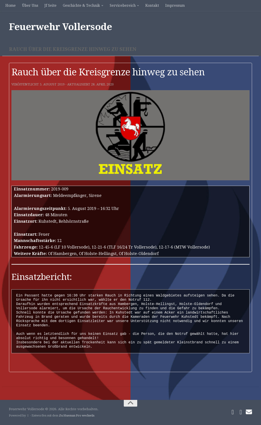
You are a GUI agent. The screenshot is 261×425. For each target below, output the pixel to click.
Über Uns (30, 5)
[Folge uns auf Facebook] (233, 412)
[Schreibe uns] (249, 412)
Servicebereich (123, 5)
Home (10, 5)
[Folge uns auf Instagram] (241, 412)
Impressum (175, 5)
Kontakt (152, 5)
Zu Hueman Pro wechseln (76, 415)
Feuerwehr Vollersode (60, 26)
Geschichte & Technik (81, 5)
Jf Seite (50, 5)
